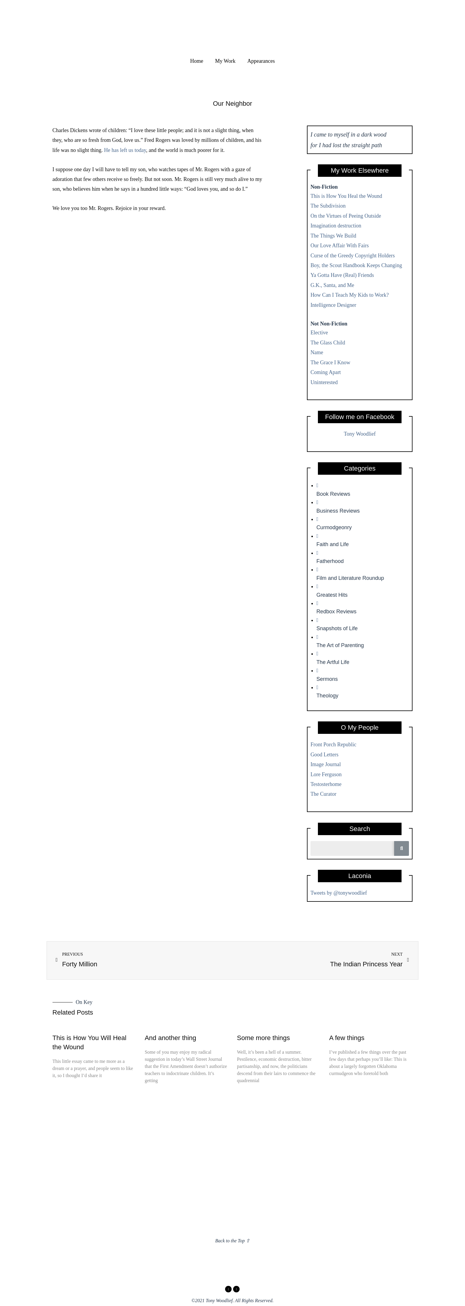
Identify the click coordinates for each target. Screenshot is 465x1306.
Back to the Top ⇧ (232, 1240)
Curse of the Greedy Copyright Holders (352, 256)
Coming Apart (325, 372)
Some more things (263, 1038)
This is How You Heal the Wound (346, 196)
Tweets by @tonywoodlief (338, 893)
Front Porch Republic (333, 744)
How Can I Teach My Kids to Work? (349, 295)
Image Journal (325, 764)
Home (196, 61)
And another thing (170, 1038)
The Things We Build (333, 236)
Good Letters (324, 755)
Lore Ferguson (326, 774)
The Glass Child (327, 343)
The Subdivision (328, 206)
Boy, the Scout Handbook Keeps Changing (356, 265)
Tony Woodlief (359, 434)
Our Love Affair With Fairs (339, 245)
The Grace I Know (330, 362)
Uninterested (324, 382)
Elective (319, 333)
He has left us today (125, 150)
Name (316, 352)
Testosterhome (326, 784)
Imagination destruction (335, 226)
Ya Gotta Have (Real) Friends (342, 275)
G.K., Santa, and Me (332, 285)
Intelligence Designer (333, 305)
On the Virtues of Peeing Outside (345, 216)
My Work (225, 61)
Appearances (261, 61)
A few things (346, 1038)
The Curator (323, 794)
